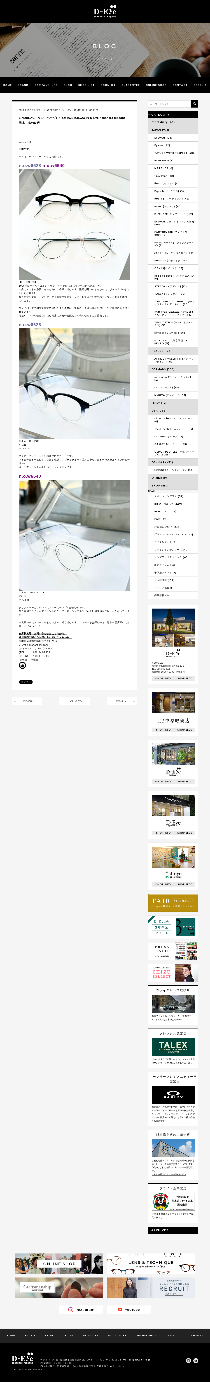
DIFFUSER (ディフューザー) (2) (173, 214)
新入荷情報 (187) (164, 580)
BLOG (68, 85)
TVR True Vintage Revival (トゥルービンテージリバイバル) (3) (174, 313)
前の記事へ (28, 701)
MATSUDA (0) (163, 168)
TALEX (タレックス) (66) (169, 293)
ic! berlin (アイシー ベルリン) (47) (172, 378)
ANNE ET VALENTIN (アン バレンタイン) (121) (174, 360)
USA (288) (159, 410)
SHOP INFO (92, 110)
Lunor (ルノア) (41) (166, 387)
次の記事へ (120, 701)
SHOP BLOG (185, 678)
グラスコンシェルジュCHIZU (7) (173, 534)
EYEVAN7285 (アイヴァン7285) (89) (174, 223)
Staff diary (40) (163, 122)
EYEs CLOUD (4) (165, 511)
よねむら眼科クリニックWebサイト (169, 1174)
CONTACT (180, 85)
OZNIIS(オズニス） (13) (168, 268)
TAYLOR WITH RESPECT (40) (174, 152)
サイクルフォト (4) (165, 541)
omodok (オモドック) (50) (171, 260)
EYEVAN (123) (163, 137)
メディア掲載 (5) (164, 587)
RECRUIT (200, 85)
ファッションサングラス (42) (171, 549)
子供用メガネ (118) (165, 572)
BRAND (23, 85)
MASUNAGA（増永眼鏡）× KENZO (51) (170, 342)
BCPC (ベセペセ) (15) (167, 206)
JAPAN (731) (160, 130)
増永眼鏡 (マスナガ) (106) (169, 332)
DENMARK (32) (162, 462)
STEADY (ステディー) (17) (170, 286)
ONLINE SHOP (156, 85)
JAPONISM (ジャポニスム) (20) (173, 252)
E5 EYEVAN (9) (164, 160)
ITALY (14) (159, 402)
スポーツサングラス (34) (168, 496)
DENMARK (79, 110)
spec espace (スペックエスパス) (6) (175, 277)
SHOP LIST (86, 85)
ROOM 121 (108, 85)
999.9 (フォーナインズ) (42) (171, 198)
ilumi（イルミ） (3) (166, 183)
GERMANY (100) (163, 369)
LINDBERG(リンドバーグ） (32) (173, 470)
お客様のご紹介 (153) (166, 526)
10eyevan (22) (164, 175)
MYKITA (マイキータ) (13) (170, 395)
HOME (7, 85)
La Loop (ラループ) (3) (168, 436)
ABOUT (49, 1335)
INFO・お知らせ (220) (168, 503)
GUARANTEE (130, 85)
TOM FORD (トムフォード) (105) (174, 428)
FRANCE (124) (162, 351)
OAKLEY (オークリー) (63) (170, 444)
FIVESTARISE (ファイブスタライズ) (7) (174, 244)
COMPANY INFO (46, 85)
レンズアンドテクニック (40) (171, 557)
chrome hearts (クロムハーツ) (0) (174, 420)
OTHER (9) (159, 477)
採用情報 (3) (161, 595)
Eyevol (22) (162, 145)
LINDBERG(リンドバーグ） (58, 110)
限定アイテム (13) (164, 564)
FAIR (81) (160, 518)
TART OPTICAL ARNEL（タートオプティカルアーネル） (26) (174, 303)
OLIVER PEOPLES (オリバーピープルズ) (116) (174, 453)
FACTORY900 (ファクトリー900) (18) (172, 233)
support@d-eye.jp (139, 1359)
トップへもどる (74, 701)
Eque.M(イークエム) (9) (169, 191)
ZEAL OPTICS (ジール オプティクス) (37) (173, 324)
